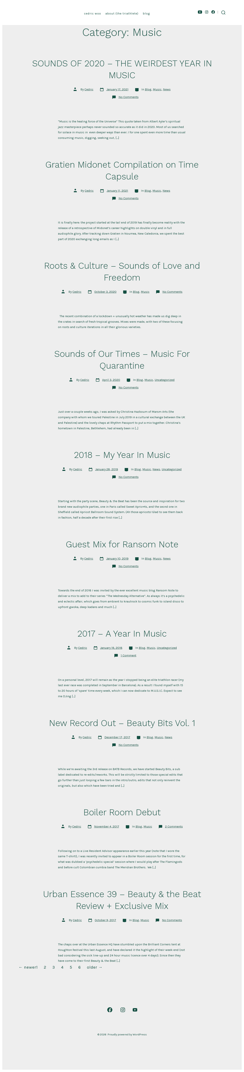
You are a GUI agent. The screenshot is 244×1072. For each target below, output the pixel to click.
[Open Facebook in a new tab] (213, 12)
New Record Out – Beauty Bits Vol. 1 (122, 723)
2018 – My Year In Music (122, 455)
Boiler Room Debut (122, 812)
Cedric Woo (92, 13)
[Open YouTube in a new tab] (200, 12)
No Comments (129, 97)
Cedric (88, 89)
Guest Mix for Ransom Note (122, 544)
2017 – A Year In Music (122, 633)
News (167, 89)
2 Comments (174, 826)
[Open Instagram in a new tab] (206, 12)
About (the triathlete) (121, 13)
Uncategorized (165, 380)
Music (157, 89)
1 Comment (128, 655)
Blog (146, 13)
